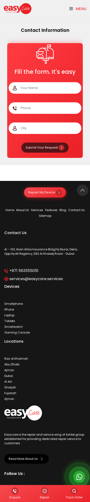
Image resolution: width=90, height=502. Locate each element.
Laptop (9, 315)
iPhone (9, 309)
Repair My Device (45, 192)
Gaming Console (17, 332)
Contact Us (76, 210)
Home (10, 210)
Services (37, 210)
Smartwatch (13, 327)
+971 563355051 (21, 270)
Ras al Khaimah (16, 359)
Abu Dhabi (11, 364)
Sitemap (45, 216)
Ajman (9, 370)
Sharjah (10, 387)
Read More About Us (26, 459)
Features (51, 210)
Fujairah (10, 393)
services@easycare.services (33, 279)
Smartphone (13, 304)
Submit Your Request (45, 147)
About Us (22, 210)
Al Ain (8, 382)
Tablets (9, 321)
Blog (63, 210)
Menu (77, 9)
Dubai (8, 376)
